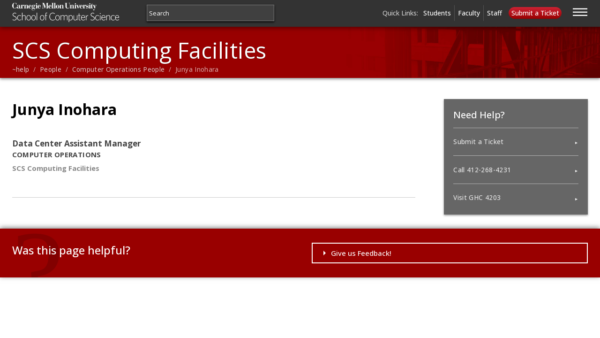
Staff (494, 12)
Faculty (469, 12)
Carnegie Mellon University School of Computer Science (84, 12)
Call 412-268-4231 (482, 170)
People (50, 69)
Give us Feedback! (361, 253)
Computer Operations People (118, 69)
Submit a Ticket (535, 12)
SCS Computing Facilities (139, 50)
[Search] (210, 13)
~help (21, 69)
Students (437, 12)
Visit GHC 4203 (477, 197)
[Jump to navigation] (580, 11)
